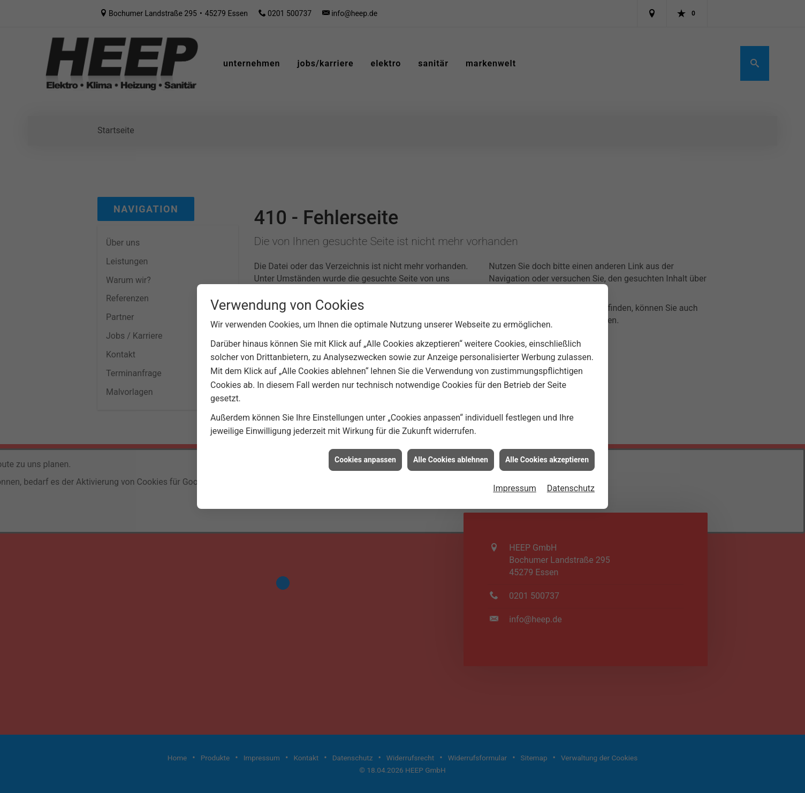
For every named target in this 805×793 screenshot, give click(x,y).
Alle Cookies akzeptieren (547, 451)
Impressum (514, 481)
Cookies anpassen (365, 451)
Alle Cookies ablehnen (450, 451)
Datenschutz (571, 481)
